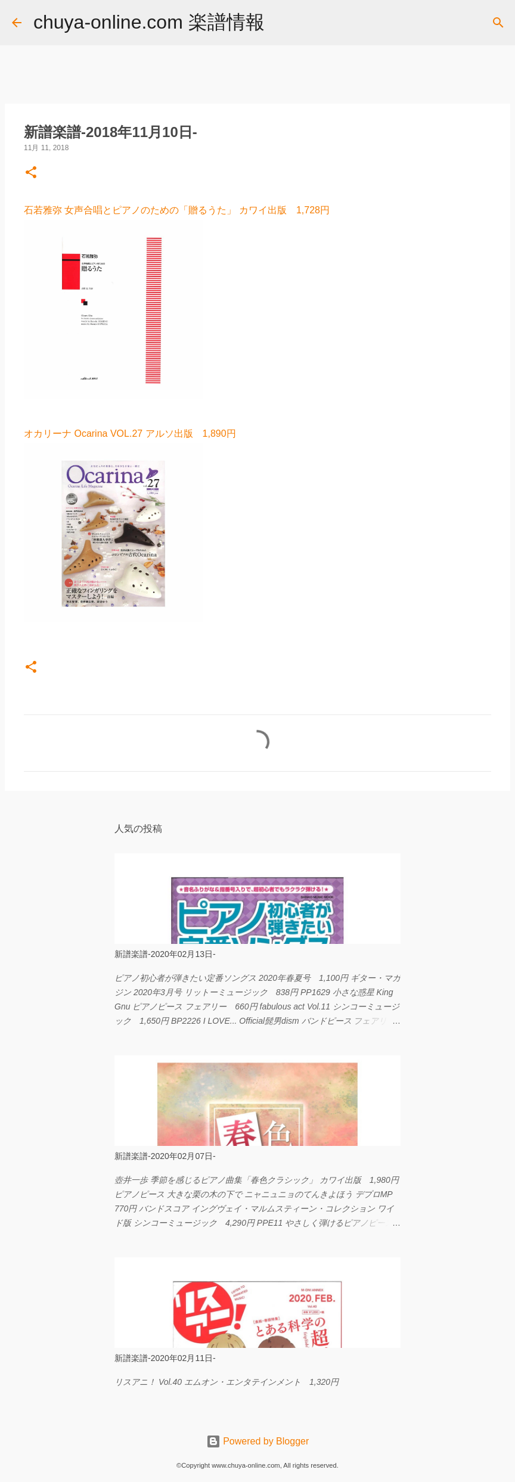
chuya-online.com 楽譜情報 (149, 22)
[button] (31, 173)
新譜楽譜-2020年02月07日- (165, 1156)
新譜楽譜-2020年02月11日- (165, 1358)
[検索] (281, 22)
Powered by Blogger (257, 1441)
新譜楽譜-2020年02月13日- (165, 954)
